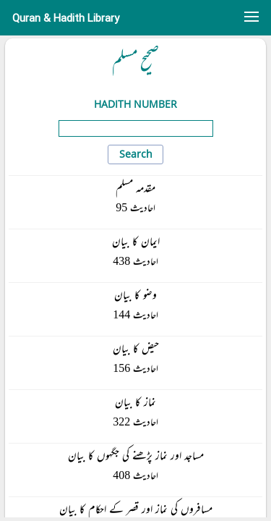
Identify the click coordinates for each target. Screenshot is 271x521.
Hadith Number (135, 104)
